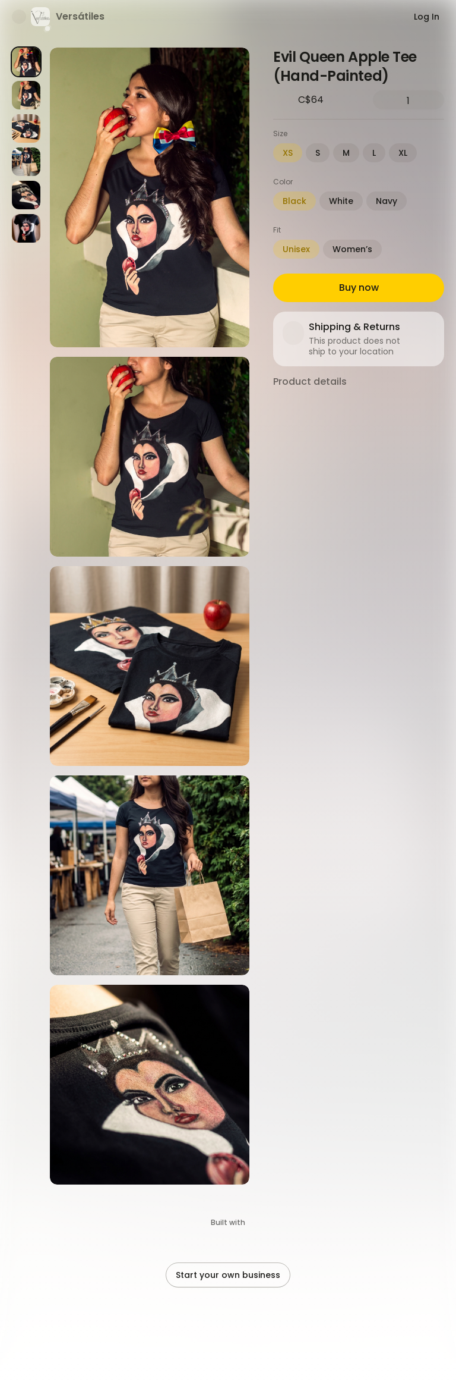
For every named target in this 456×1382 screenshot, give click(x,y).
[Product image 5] (26, 195)
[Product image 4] (26, 161)
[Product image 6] (26, 228)
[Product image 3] (26, 128)
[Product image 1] (26, 62)
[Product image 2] (26, 95)
